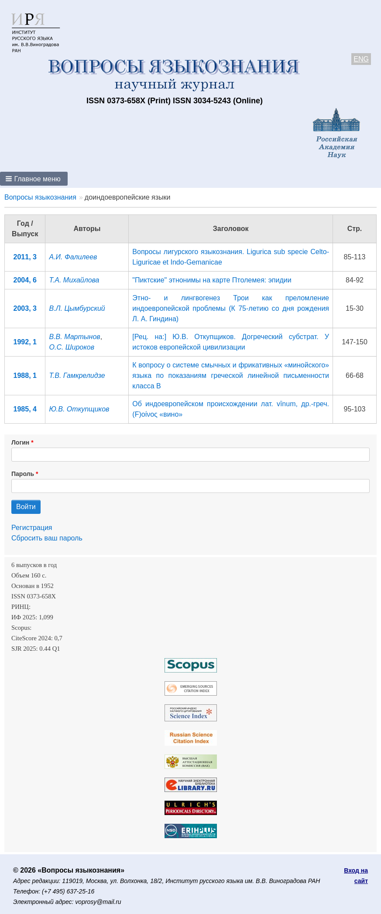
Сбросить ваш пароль (46, 538)
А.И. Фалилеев (73, 257)
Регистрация (31, 527)
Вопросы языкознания (40, 197)
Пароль (22, 473)
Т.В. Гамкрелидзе (77, 375)
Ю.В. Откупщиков (79, 409)
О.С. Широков (71, 347)
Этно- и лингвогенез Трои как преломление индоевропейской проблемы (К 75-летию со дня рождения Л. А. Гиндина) (230, 308)
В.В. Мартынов (74, 336)
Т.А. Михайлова (74, 280)
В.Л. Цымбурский (77, 308)
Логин (20, 442)
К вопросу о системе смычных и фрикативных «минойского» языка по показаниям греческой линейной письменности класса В (230, 375)
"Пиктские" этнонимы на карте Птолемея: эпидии (211, 280)
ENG (361, 59)
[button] (34, 179)
